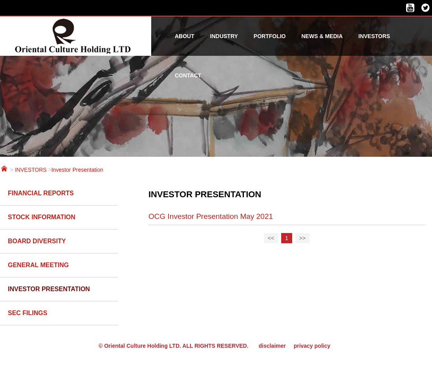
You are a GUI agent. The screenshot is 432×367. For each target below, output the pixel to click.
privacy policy (312, 346)
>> (302, 238)
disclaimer (272, 346)
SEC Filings (27, 313)
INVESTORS (374, 36)
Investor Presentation (77, 170)
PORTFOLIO (270, 36)
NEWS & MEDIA (322, 36)
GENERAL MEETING (38, 265)
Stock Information (41, 217)
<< (271, 238)
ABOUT (184, 36)
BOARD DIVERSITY (37, 241)
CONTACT (188, 75)
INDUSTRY (224, 36)
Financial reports (41, 193)
